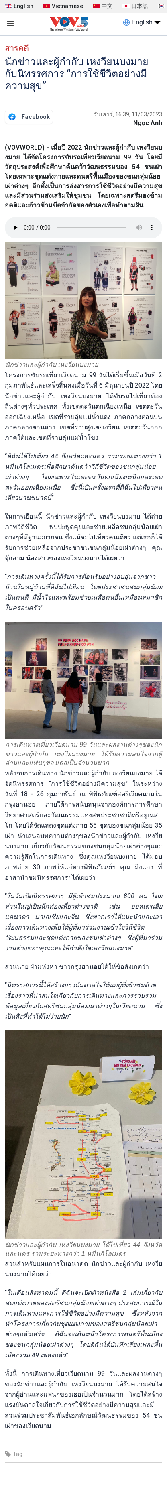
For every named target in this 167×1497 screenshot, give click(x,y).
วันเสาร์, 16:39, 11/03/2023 (128, 114)
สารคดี (17, 48)
